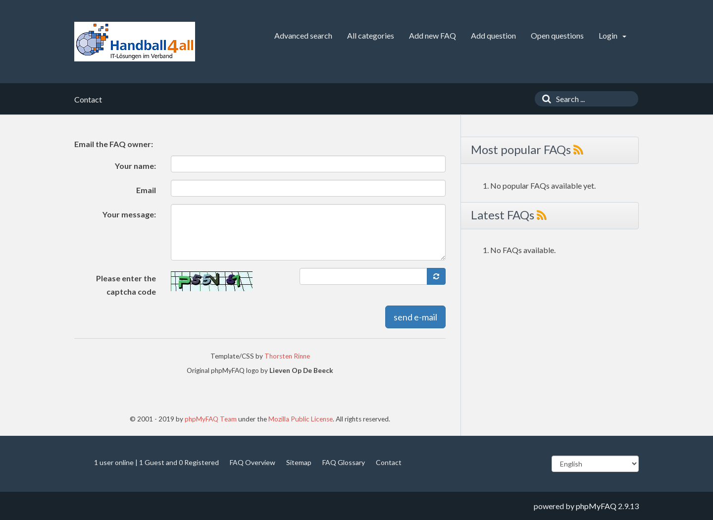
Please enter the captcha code (126, 284)
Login (612, 35)
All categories (370, 35)
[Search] (544, 98)
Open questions (557, 35)
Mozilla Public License (300, 419)
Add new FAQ (432, 35)
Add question (493, 35)
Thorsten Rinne (287, 356)
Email (146, 190)
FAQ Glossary (343, 462)
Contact (389, 462)
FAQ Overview (252, 462)
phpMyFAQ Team (211, 419)
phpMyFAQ (596, 506)
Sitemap (298, 462)
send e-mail (415, 317)
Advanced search (303, 35)
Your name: (135, 165)
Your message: (129, 214)
